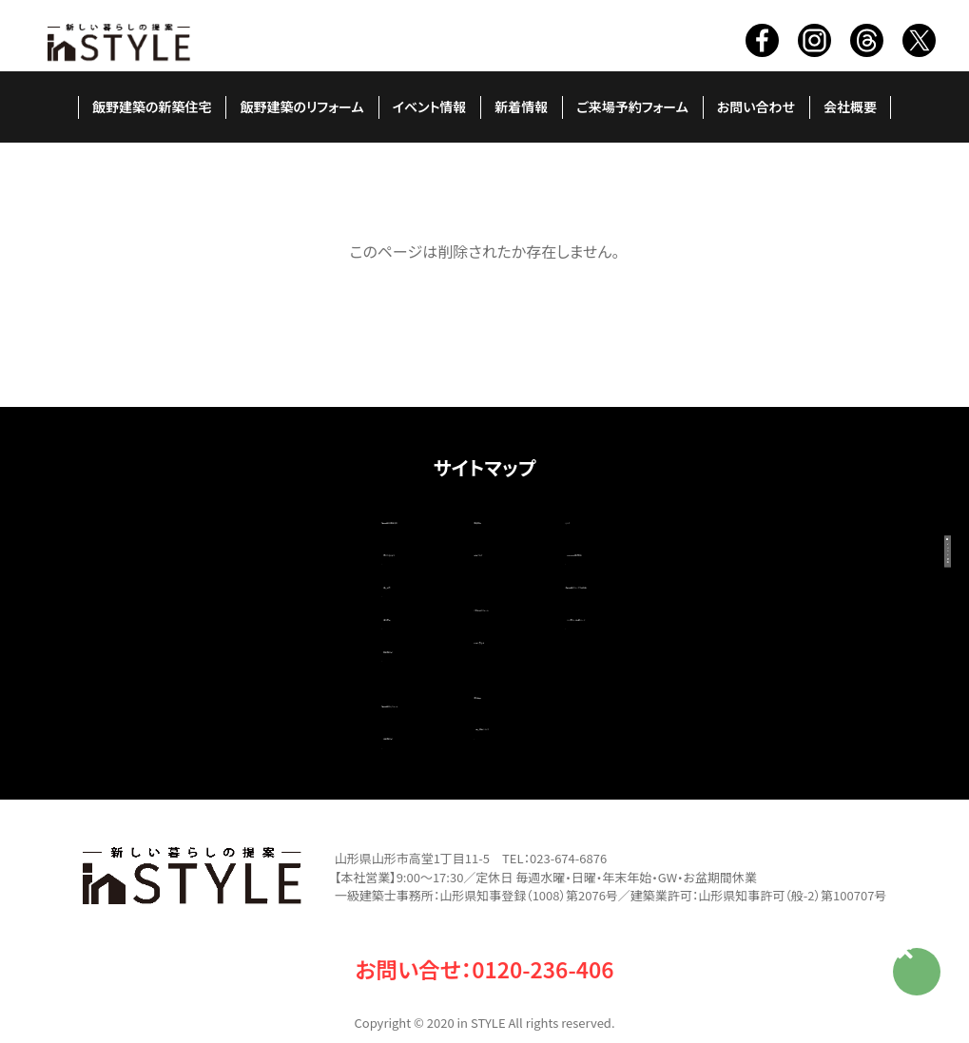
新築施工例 (228, 623)
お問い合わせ (756, 106)
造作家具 (220, 597)
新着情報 (521, 106)
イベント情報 (430, 106)
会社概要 (850, 106)
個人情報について (466, 696)
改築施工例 (228, 699)
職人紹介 (220, 570)
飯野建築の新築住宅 (152, 106)
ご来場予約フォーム (632, 106)
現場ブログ (428, 543)
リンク (621, 517)
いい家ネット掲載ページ (695, 597)
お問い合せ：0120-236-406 (484, 927)
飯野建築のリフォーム (301, 106)
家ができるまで (239, 543)
